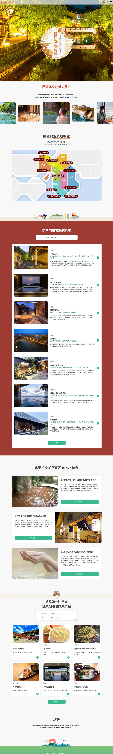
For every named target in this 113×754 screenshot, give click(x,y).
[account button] (107, 2)
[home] (7, 2)
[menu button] (110, 2)
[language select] (104, 2)
